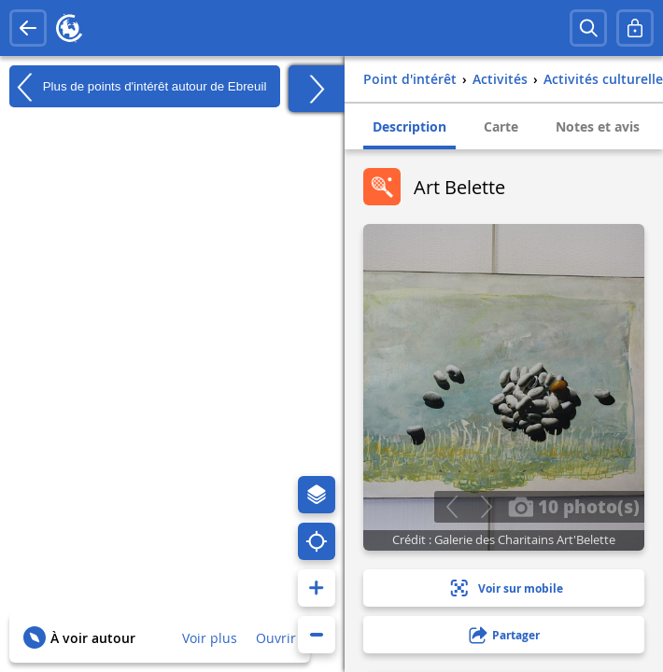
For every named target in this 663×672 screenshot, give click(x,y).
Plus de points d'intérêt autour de (137, 87)
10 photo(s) (574, 506)
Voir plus (209, 638)
